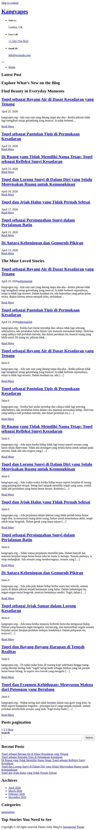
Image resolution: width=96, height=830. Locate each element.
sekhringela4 (25, 281)
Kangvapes (14, 11)
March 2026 (15, 790)
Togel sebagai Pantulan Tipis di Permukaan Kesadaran (31, 757)
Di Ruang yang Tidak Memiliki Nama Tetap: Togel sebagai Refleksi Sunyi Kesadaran (46, 159)
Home (11, 67)
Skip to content (9, 2)
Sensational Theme (73, 826)
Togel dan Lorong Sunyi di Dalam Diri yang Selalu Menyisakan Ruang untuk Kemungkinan (46, 181)
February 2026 (16, 794)
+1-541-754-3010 (18, 41)
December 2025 (17, 797)
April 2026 (14, 787)
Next (10, 729)
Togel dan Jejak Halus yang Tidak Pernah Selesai (45, 202)
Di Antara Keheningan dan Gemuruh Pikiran (42, 242)
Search (5, 732)
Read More (7, 126)
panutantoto (8, 812)
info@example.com (19, 55)
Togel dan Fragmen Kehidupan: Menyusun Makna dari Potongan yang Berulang (47, 687)
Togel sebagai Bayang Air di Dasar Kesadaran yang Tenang (34, 753)
